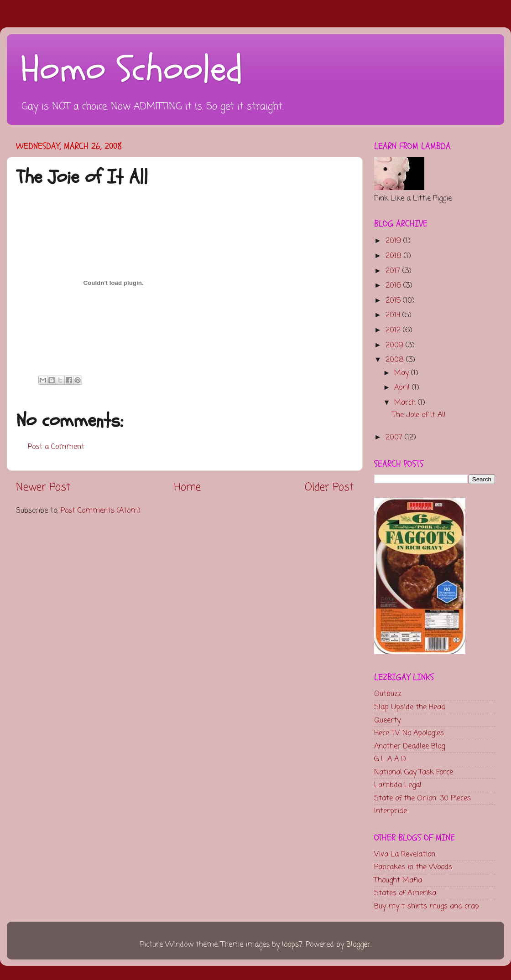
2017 (394, 271)
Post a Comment (56, 447)
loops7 (292, 944)
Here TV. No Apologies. (409, 733)
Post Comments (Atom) (101, 510)
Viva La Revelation (404, 854)
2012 (394, 330)
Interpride (390, 811)
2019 (394, 241)
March (406, 402)
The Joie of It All (419, 415)
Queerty (387, 720)
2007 (395, 437)
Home (187, 487)
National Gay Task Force (413, 772)
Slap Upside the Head (409, 707)
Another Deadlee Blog (409, 746)
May (402, 373)
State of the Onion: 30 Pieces (422, 798)
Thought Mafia (398, 880)
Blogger (358, 944)
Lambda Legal (398, 785)
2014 (394, 315)
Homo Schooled (132, 70)
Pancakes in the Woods (413, 867)
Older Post (329, 487)
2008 (396, 360)
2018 (395, 256)
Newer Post (43, 487)
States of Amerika (405, 893)
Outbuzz (388, 694)
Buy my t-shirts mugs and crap (426, 906)
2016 (394, 285)
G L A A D (390, 759)
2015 (394, 300)
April (403, 387)
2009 (396, 345)
